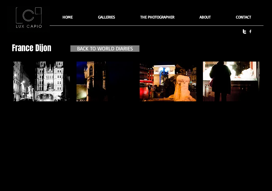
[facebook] (250, 31)
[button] (106, 19)
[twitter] (244, 31)
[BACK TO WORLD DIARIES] (104, 48)
